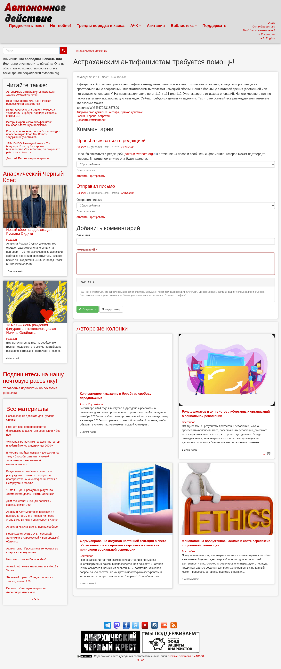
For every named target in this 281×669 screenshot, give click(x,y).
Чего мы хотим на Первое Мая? (26, 559)
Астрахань (104, 116)
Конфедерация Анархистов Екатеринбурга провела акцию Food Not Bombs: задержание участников (33, 134)
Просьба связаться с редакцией (111, 140)
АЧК (135, 25)
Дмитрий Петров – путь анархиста (28, 158)
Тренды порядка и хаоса (100, 25)
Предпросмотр (111, 309)
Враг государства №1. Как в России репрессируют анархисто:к (28, 102)
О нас (140, 660)
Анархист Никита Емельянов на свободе (32, 526)
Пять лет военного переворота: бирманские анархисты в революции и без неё (33, 430)
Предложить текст (26, 25)
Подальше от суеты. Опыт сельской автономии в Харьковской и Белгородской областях (33, 537)
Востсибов (188, 422)
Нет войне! (60, 25)
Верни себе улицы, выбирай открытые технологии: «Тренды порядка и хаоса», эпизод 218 (31, 113)
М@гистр (127, 192)
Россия (80, 116)
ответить (81, 175)
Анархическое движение (91, 50)
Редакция (127, 147)
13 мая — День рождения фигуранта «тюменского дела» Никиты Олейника (31, 329)
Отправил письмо (95, 186)
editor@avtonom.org (138, 154)
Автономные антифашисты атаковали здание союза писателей (30, 93)
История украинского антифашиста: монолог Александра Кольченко (29, 124)
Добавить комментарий (91, 119)
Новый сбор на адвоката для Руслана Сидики (29, 232)
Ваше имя (83, 235)
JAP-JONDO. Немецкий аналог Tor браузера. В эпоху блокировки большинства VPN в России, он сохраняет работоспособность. (33, 148)
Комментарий (86, 249)
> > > (35, 599)
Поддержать (214, 25)
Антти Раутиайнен (91, 404)
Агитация (156, 25)
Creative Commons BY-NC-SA (186, 656)
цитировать (97, 175)
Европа (91, 116)
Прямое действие (131, 112)
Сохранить (87, 309)
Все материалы (27, 409)
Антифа (114, 112)
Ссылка (81, 147)
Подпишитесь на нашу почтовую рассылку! (33, 377)
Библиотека (184, 25)
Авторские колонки (102, 328)
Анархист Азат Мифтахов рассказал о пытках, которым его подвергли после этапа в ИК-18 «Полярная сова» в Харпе (32, 515)
